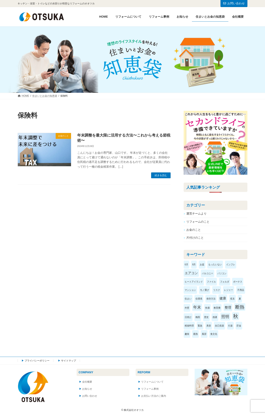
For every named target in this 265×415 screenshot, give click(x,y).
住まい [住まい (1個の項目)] (188, 298)
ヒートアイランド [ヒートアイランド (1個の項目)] (194, 281)
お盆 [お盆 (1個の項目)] (202, 264)
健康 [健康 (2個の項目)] (223, 298)
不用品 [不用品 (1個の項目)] (240, 290)
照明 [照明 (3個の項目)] (225, 317)
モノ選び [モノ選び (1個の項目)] (204, 290)
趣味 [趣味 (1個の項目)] (187, 334)
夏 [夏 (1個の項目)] (240, 298)
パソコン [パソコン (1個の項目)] (221, 273)
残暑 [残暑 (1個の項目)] (215, 317)
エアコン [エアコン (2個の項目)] (191, 273)
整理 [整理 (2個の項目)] (228, 307)
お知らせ (87, 389)
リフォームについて (152, 382)
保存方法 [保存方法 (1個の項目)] (211, 298)
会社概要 (87, 382)
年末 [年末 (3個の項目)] (197, 307)
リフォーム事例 (150, 389)
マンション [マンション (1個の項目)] (190, 290)
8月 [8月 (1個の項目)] (194, 264)
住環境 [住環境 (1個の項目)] (199, 298)
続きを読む (161, 175)
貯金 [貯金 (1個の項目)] (239, 325)
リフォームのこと (198, 221)
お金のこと (193, 229)
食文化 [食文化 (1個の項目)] (214, 334)
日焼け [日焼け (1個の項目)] (188, 317)
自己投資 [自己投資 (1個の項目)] (219, 325)
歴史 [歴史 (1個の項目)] (206, 317)
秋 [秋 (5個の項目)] (235, 316)
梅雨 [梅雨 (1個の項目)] (198, 317)
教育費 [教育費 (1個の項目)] (217, 308)
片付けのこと (195, 237)
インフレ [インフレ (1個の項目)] (230, 264)
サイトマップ (68, 360)
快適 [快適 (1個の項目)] (207, 308)
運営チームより (196, 213)
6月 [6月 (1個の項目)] (186, 264)
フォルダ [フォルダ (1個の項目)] (224, 281)
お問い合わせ (234, 3)
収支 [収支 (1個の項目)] (232, 298)
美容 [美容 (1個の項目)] (208, 325)
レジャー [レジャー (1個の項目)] (228, 290)
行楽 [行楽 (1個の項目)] (230, 325)
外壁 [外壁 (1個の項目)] (187, 308)
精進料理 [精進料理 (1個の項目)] (189, 325)
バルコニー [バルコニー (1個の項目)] (207, 273)
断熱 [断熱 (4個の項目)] (239, 307)
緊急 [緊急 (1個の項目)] (200, 325)
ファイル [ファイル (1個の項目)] (211, 281)
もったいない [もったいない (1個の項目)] (215, 264)
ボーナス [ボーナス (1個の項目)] (237, 281)
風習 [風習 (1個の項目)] (204, 334)
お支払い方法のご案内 (153, 395)
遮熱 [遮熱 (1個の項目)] (195, 334)
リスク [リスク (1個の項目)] (216, 290)
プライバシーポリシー (37, 360)
